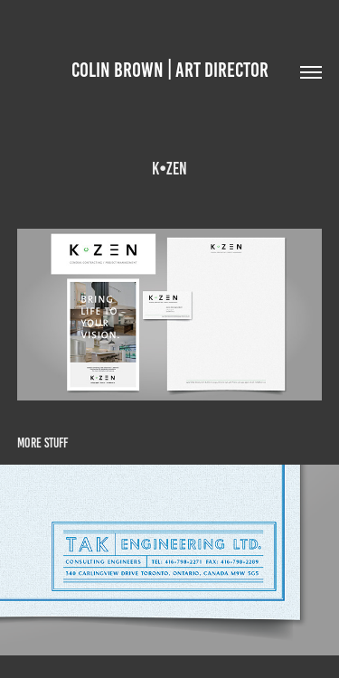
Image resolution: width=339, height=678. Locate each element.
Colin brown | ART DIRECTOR (169, 70)
